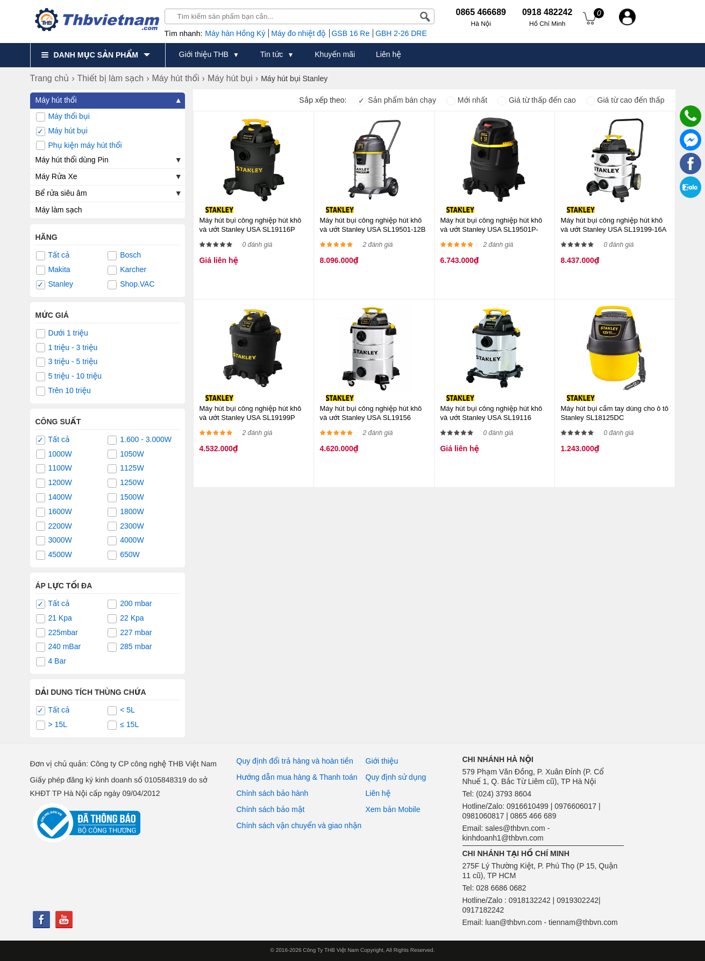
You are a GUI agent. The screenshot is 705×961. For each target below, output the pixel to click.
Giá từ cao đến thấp (625, 100)
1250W (126, 483)
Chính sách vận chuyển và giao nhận (299, 825)
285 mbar (130, 647)
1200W (54, 483)
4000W (126, 540)
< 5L (121, 710)
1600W (54, 512)
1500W (126, 497)
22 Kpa (126, 618)
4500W (54, 555)
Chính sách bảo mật (271, 809)
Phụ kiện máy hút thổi (79, 146)
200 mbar (130, 604)
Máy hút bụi (62, 131)
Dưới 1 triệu (62, 333)
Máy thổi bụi (63, 117)
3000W (54, 540)
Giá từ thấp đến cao (536, 100)
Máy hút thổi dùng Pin (72, 159)
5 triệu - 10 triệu (69, 376)
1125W (126, 468)
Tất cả (53, 255)
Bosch (124, 255)
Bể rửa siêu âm (61, 193)
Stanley (55, 284)
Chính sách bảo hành (273, 793)
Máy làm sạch (58, 209)
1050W (126, 454)
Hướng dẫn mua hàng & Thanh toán (297, 777)
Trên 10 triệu (63, 391)
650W (123, 555)
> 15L (51, 725)
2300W (126, 526)
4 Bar (51, 661)
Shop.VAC (131, 284)
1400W (54, 497)
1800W (126, 512)
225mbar (57, 633)
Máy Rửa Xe (56, 176)
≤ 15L (123, 725)
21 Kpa (54, 618)
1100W (54, 468)
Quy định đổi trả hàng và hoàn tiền (295, 761)
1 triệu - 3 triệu (67, 348)
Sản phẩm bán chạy (396, 100)
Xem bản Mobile (393, 809)
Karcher (127, 270)
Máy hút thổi (56, 100)
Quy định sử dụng (396, 777)
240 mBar (58, 647)
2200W (54, 526)
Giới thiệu (382, 761)
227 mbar (130, 633)
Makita (53, 270)
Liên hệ (378, 793)
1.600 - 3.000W (140, 440)
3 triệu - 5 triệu (67, 362)
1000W (54, 454)
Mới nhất (466, 100)
